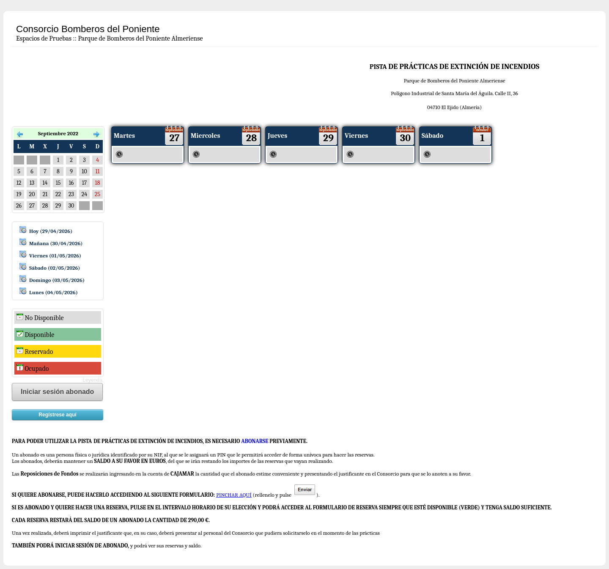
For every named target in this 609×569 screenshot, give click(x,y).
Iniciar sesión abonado (57, 391)
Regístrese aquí (57, 415)
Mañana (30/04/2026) (56, 243)
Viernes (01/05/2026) (55, 255)
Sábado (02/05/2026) (54, 268)
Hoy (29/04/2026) (50, 231)
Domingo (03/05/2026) (57, 280)
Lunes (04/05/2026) (53, 292)
